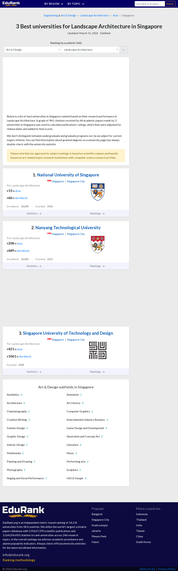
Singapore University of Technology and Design (66, 333)
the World (21, 198)
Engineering (51, 15)
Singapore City (100, 519)
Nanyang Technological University (66, 227)
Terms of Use (147, 568)
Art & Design (68, 15)
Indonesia (142, 514)
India (139, 525)
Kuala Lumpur (100, 525)
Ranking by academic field (66, 42)
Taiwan (140, 530)
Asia (115, 15)
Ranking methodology (19, 560)
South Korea (143, 541)
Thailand (141, 519)
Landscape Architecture (94, 15)
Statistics (34, 213)
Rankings (97, 213)
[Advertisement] (33, 87)
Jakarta (96, 530)
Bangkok (97, 514)
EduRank (105, 33)
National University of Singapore (66, 174)
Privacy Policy (166, 568)
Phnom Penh (99, 536)
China (139, 536)
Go (124, 49)
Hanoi (95, 541)
